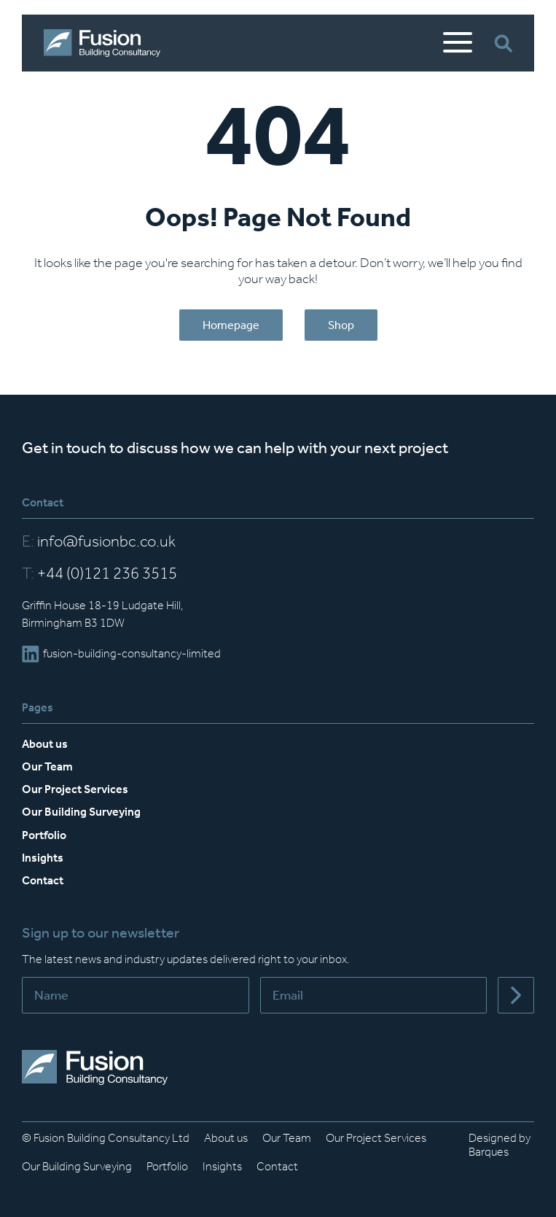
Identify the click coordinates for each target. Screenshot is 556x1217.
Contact (42, 880)
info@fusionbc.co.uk (99, 541)
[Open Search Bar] (503, 43)
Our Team (47, 766)
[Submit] (516, 995)
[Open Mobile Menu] (457, 43)
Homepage (231, 325)
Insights (42, 858)
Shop (341, 325)
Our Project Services (75, 789)
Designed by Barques (499, 1145)
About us (45, 744)
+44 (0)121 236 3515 (99, 573)
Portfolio (44, 835)
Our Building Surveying (81, 812)
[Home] (102, 43)
